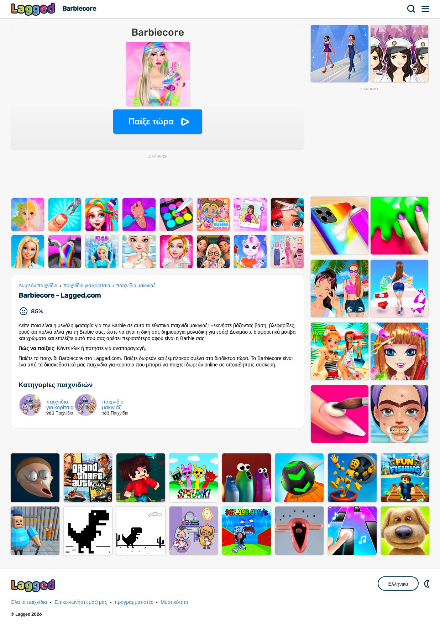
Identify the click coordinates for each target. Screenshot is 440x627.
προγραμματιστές (134, 602)
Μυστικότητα (174, 602)
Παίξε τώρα (151, 121)
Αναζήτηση (411, 9)
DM (427, 583)
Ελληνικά (398, 584)
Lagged (34, 9)
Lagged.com (34, 585)
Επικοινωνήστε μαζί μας (80, 602)
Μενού (426, 9)
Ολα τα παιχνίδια (29, 602)
